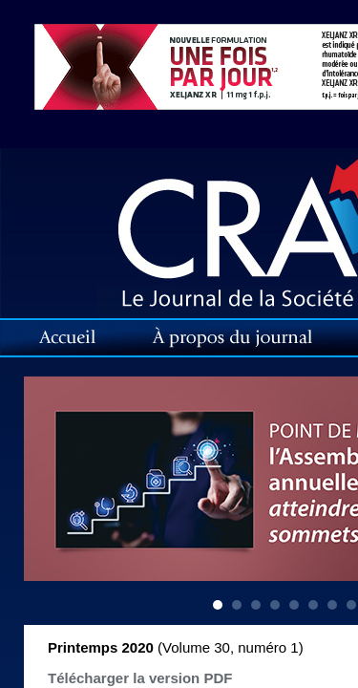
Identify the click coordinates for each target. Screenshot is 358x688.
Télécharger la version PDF (140, 678)
